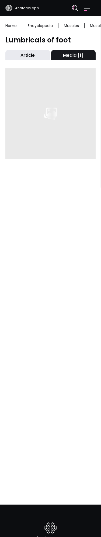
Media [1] (73, 55)
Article (27, 55)
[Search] (75, 8)
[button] (87, 8)
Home (11, 25)
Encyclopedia (40, 25)
